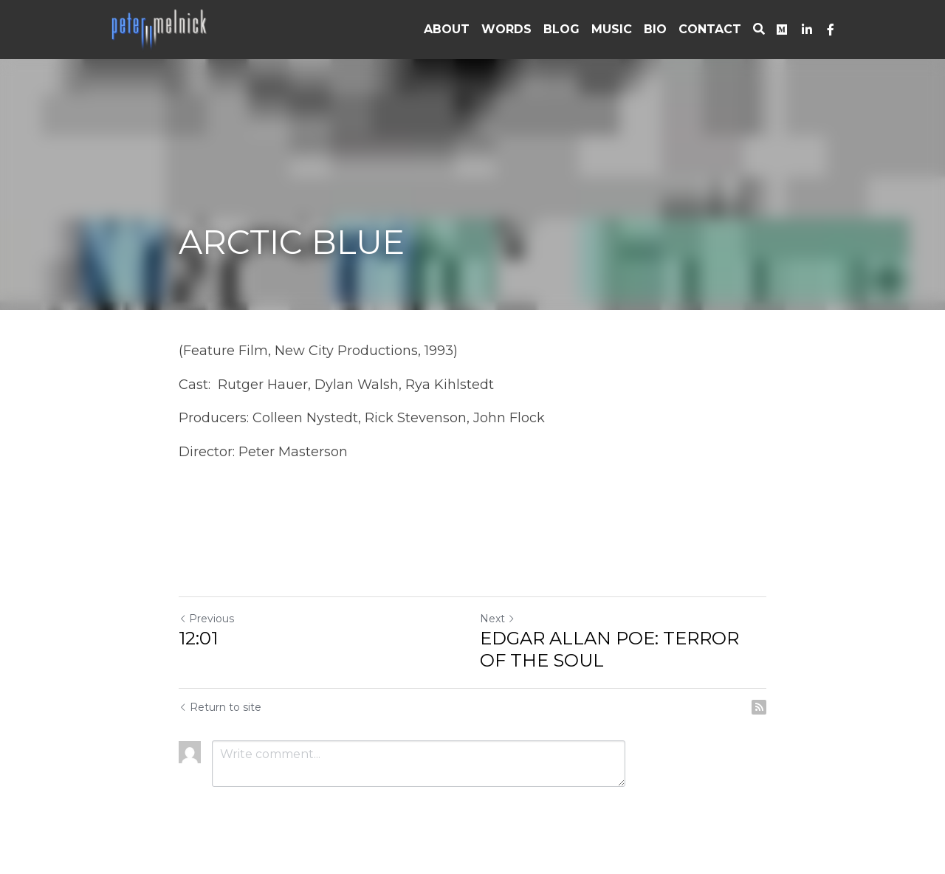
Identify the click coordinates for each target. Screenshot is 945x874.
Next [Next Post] (497, 618)
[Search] (759, 29)
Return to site (220, 707)
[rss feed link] (759, 707)
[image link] (160, 28)
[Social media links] (782, 29)
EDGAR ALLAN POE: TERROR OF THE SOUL (609, 649)
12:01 (198, 638)
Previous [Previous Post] (206, 618)
